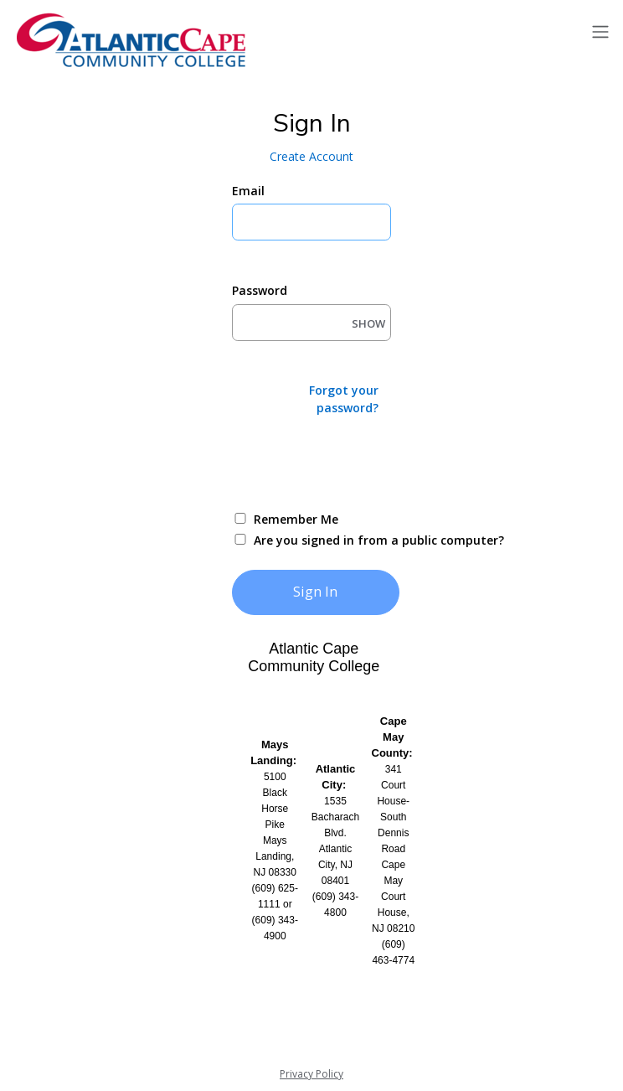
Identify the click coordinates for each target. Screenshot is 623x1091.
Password (259, 290)
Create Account (311, 156)
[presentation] (359, 461)
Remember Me (296, 519)
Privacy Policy (311, 1074)
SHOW (368, 323)
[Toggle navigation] (600, 32)
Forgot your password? (343, 399)
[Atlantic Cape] (134, 40)
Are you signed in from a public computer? (331, 540)
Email (248, 191)
